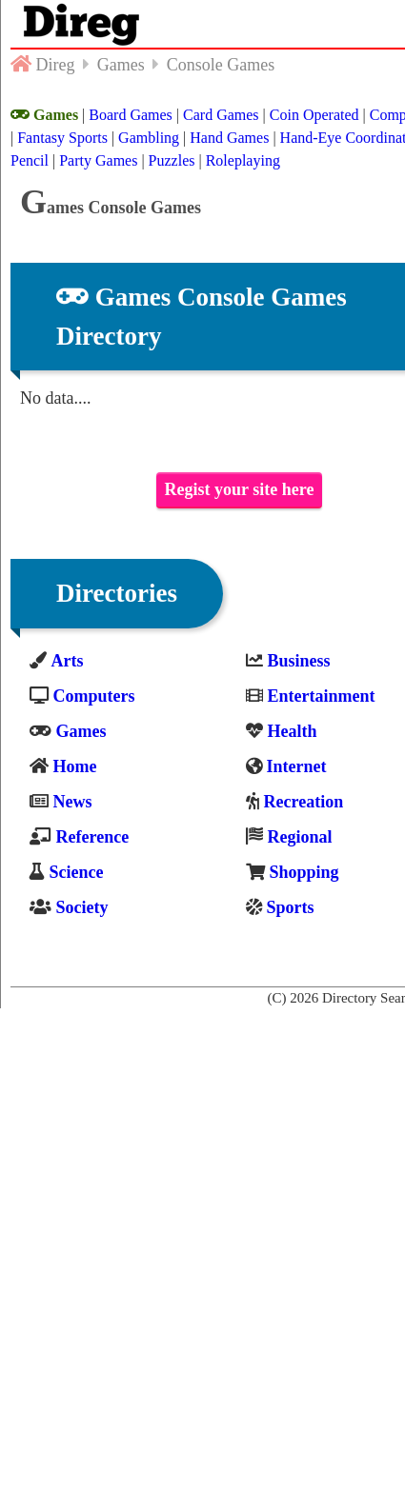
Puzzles (172, 160)
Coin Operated (314, 115)
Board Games (130, 115)
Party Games (98, 160)
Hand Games (229, 137)
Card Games (221, 115)
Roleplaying (243, 160)
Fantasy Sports (62, 137)
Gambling (148, 137)
